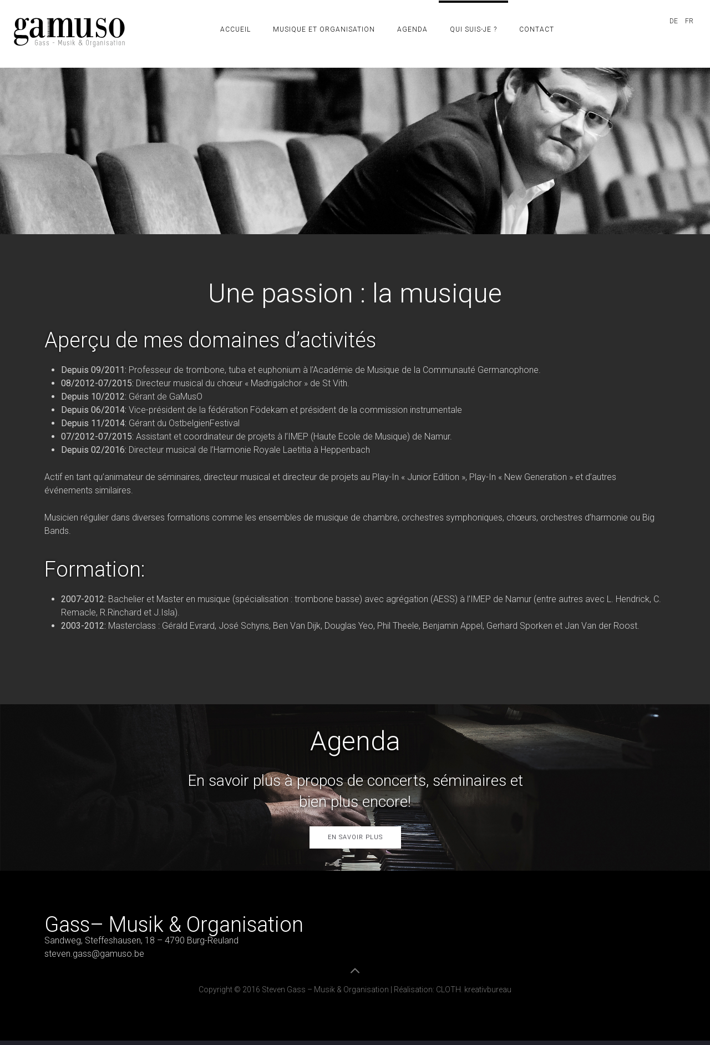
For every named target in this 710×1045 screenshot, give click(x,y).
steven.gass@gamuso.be (94, 953)
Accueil (235, 29)
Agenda (412, 29)
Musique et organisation (324, 29)
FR (689, 21)
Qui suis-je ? (473, 29)
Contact (536, 29)
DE (674, 21)
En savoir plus (355, 837)
